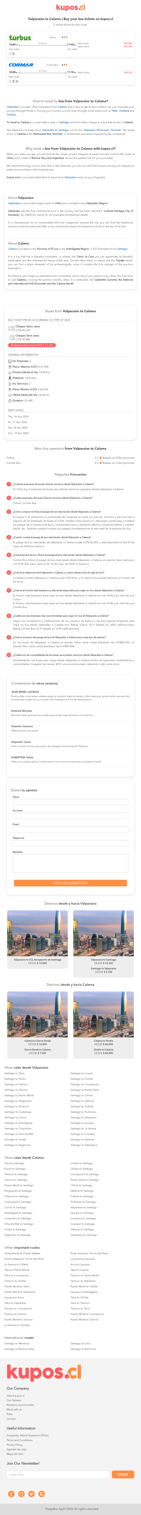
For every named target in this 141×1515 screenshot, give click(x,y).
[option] (37, 939)
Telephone (18, 838)
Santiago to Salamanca (83, 1145)
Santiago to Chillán (81, 1079)
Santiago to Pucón (15, 1079)
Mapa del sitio (15, 1454)
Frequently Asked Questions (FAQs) (27, 1435)
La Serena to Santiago (83, 1218)
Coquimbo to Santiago (17, 1218)
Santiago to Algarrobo (17, 1145)
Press (9, 1414)
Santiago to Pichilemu (83, 1112)
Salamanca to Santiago (83, 1235)
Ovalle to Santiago (15, 1229)
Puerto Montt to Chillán (84, 1286)
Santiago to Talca (14, 1073)
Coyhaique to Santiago (17, 1202)
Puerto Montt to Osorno (84, 1319)
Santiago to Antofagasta (18, 1123)
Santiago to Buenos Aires (19, 1349)
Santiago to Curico (15, 1117)
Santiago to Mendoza (16, 1343)
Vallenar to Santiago (82, 1229)
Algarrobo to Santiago (17, 1235)
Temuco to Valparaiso (83, 1281)
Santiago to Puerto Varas (84, 1090)
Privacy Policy (14, 1445)
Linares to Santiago (81, 1163)
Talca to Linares (79, 1270)
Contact (11, 1419)
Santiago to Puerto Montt (19, 1095)
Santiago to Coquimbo (17, 1128)
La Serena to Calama (16, 1264)
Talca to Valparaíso (15, 1303)
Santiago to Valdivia (82, 1101)
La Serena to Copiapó (17, 1325)
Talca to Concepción (16, 1275)
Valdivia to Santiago (82, 1191)
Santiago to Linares (81, 1073)
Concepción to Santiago (84, 1174)
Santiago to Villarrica (16, 1106)
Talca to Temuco (80, 1303)
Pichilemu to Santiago (83, 1202)
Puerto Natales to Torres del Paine (24, 1259)
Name (16, 797)
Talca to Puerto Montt (16, 1270)
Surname (17, 811)
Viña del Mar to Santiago (18, 1224)
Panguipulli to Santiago (18, 1191)
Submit (123, 1474)
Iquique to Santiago (82, 1213)
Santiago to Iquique (82, 1123)
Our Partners (14, 1400)
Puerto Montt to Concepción (87, 1314)
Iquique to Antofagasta (83, 1292)
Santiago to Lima (80, 1343)
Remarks (17, 852)
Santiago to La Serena (83, 1128)
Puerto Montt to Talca (16, 1286)
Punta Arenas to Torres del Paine (89, 1253)
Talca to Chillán (79, 1297)
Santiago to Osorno (16, 1090)
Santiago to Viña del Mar (18, 1134)
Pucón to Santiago (15, 1169)
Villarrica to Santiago (16, 1196)
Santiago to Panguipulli (18, 1101)
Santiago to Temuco (16, 1084)
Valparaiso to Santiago (83, 1207)
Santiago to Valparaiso (83, 1117)
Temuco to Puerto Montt (84, 1275)
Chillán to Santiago (81, 1169)
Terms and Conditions (19, 1440)
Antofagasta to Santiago (18, 1213)
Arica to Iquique (80, 1264)
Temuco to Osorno (15, 1314)
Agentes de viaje (16, 1449)
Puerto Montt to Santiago (19, 1185)
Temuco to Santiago (16, 1174)
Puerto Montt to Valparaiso (19, 1292)
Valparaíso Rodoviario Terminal (102, 130)
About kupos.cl (16, 1396)
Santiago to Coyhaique (17, 1112)
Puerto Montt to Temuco (18, 1319)
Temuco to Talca (80, 1308)
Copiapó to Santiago (82, 1224)
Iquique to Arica (14, 1297)
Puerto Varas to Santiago (84, 1180)
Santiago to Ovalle (15, 1139)
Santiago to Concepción (84, 1084)
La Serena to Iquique (82, 1259)
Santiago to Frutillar (81, 1106)
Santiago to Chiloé (81, 1095)
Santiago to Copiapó (82, 1134)
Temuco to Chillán (15, 1281)
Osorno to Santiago (16, 1180)
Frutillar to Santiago (81, 1196)
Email (16, 824)
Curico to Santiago (15, 1207)
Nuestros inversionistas (20, 1405)
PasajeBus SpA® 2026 (59, 1509)
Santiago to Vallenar (82, 1139)
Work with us (14, 1409)
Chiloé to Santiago (81, 1185)
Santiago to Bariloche (83, 1349)
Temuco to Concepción (18, 1308)
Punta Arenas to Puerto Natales (22, 1253)
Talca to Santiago (14, 1163)
